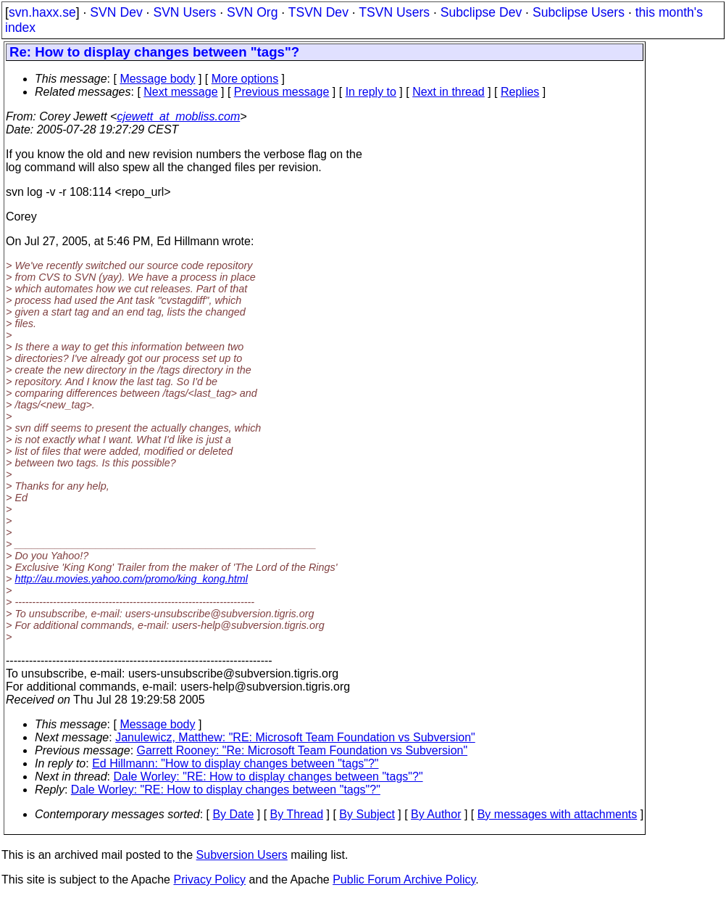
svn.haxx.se (42, 12)
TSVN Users (394, 12)
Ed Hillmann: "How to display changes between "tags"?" (235, 763)
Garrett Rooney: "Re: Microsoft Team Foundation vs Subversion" (302, 750)
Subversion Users (242, 855)
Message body (157, 79)
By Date (233, 814)
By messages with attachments (557, 814)
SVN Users (184, 12)
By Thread (297, 814)
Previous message (282, 92)
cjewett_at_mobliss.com (178, 116)
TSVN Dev (318, 12)
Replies (520, 92)
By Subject (366, 814)
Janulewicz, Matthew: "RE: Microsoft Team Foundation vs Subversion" (295, 737)
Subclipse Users (579, 12)
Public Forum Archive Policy (404, 879)
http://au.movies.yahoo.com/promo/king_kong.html (131, 579)
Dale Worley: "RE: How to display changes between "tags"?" (268, 776)
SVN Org (252, 12)
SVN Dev (116, 12)
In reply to (371, 92)
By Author (436, 814)
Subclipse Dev (481, 12)
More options (245, 79)
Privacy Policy (209, 879)
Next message (180, 92)
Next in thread (448, 92)
